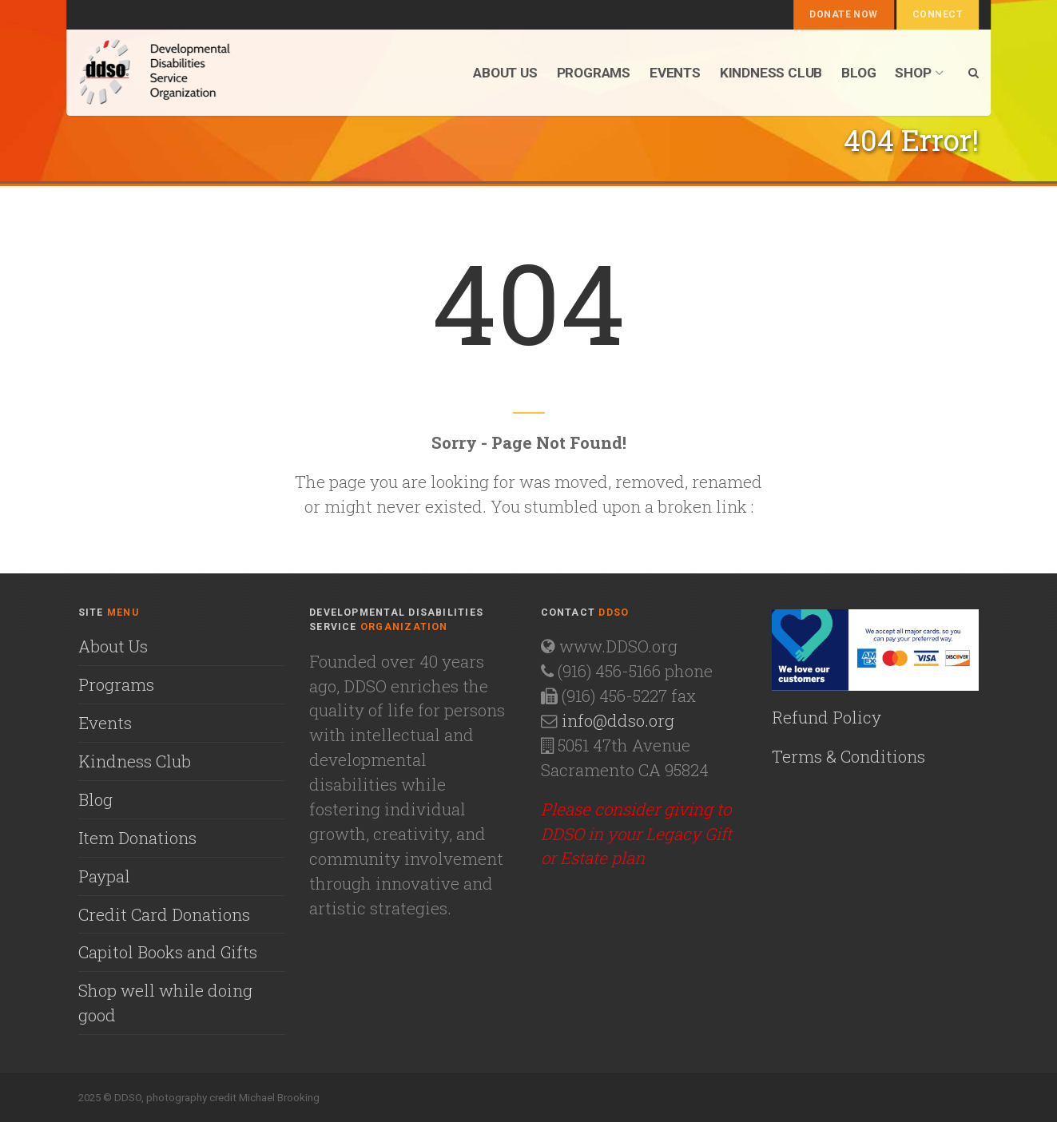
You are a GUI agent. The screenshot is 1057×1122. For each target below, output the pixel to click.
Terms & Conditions (848, 756)
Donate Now (843, 14)
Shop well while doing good (165, 1002)
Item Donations (137, 838)
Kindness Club (771, 73)
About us (505, 73)
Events (675, 73)
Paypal (104, 876)
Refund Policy (826, 717)
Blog (858, 73)
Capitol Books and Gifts (167, 952)
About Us (113, 646)
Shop (919, 73)
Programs (593, 73)
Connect (937, 14)
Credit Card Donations (164, 914)
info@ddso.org (618, 720)
